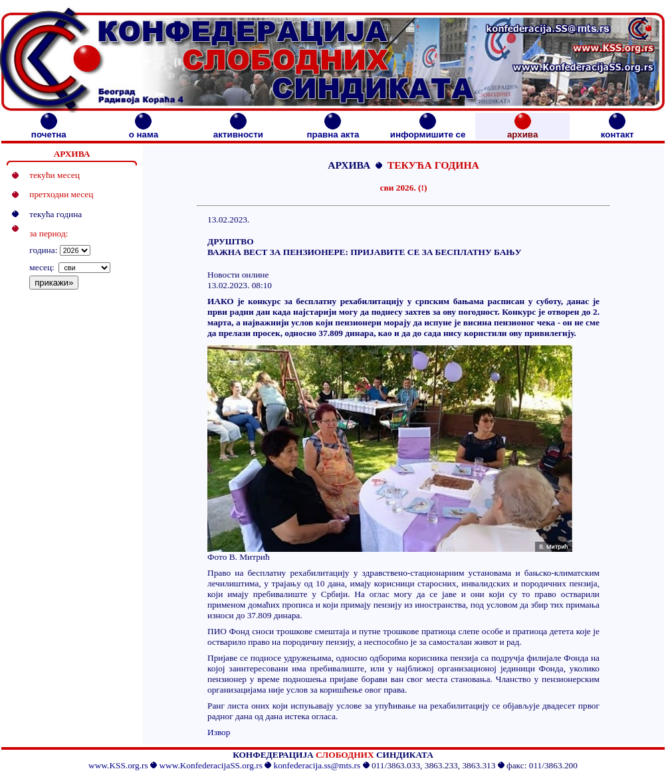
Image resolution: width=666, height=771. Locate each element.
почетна (48, 130)
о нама (143, 130)
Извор (218, 732)
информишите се (428, 130)
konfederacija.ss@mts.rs (317, 765)
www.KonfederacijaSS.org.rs (210, 765)
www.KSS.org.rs (118, 765)
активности (238, 130)
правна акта (332, 130)
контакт (617, 130)
